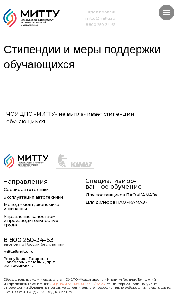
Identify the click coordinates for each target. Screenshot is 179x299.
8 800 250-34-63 (101, 24)
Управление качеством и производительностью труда (31, 221)
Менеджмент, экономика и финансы (31, 207)
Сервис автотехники (26, 189)
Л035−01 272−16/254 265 (89, 284)
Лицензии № (60, 284)
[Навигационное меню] (166, 12)
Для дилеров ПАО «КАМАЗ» (116, 203)
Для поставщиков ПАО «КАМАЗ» (121, 195)
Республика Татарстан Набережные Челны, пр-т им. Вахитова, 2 (29, 262)
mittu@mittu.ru (100, 18)
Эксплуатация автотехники (33, 197)
